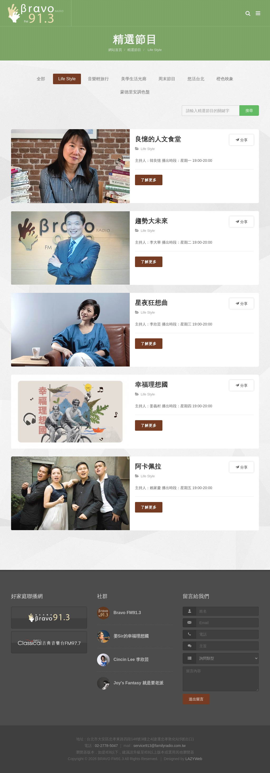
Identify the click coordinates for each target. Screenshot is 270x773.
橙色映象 (224, 79)
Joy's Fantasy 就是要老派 (139, 683)
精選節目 (134, 50)
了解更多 (149, 180)
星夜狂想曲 (151, 302)
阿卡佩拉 (148, 466)
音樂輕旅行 (98, 79)
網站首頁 (115, 50)
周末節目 (166, 79)
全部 (41, 79)
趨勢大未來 (151, 220)
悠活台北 (195, 79)
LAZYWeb (193, 759)
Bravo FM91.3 (127, 612)
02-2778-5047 (106, 746)
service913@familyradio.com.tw (159, 746)
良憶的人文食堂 (158, 139)
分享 (241, 140)
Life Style (155, 50)
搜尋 (249, 110)
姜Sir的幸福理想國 (131, 636)
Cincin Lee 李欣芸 (131, 659)
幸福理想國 (151, 384)
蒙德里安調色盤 (135, 92)
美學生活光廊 (133, 79)
